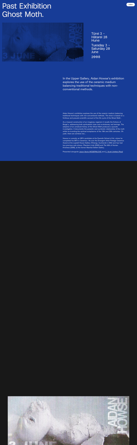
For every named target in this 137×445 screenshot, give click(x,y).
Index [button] (131, 4)
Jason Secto (90, 152)
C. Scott (114, 152)
